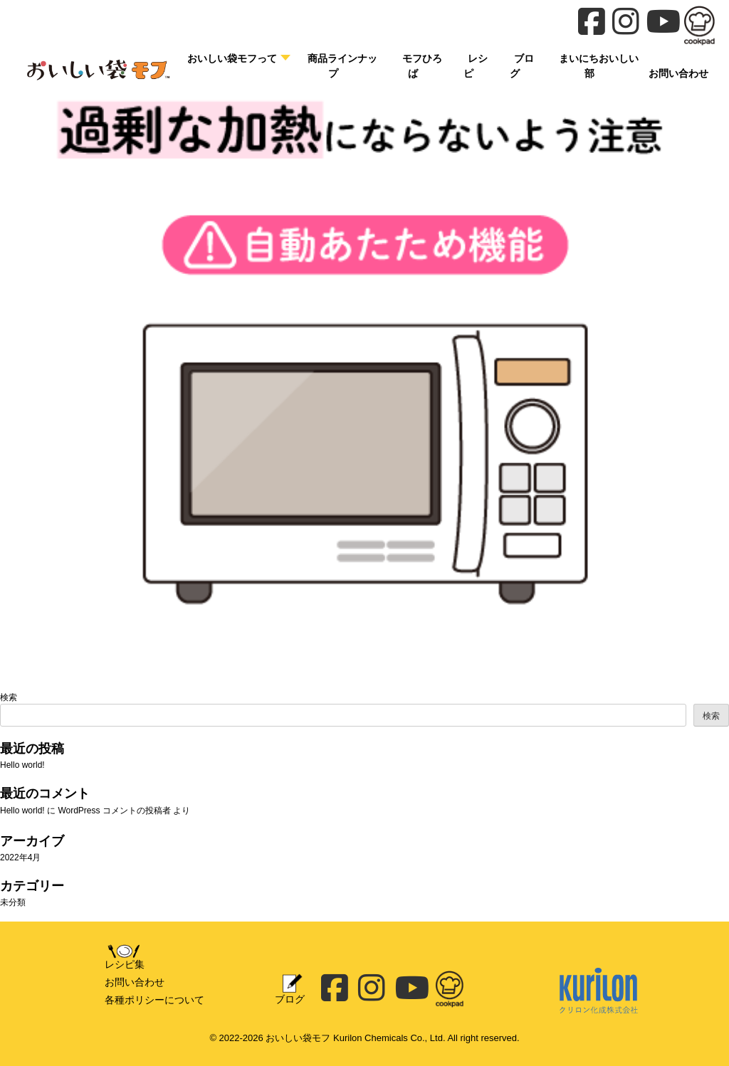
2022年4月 (20, 857)
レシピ (475, 66)
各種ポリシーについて (154, 1000)
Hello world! (22, 765)
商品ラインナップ (342, 66)
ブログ (522, 66)
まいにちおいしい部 (599, 66)
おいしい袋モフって (232, 58)
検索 (8, 697)
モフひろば (422, 66)
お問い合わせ (134, 982)
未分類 (13, 902)
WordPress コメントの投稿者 (114, 811)
